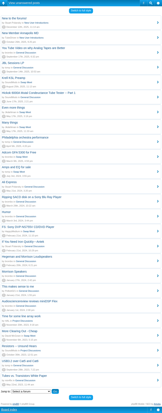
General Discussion (26, 52)
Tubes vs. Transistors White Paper (24, 375)
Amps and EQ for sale (16, 167)
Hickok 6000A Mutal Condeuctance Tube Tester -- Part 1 (39, 93)
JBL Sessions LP (13, 63)
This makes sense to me (18, 286)
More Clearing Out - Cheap (19, 331)
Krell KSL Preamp (13, 78)
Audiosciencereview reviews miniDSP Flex (30, 301)
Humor (6, 212)
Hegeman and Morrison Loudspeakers (27, 256)
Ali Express (9, 182)
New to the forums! (14, 18)
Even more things (13, 107)
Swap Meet (26, 82)
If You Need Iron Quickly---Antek (23, 241)
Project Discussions (22, 321)
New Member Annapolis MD (20, 33)
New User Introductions (36, 22)
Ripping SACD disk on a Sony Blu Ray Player (31, 197)
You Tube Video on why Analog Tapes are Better (33, 48)
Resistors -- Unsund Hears (19, 346)
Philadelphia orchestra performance (25, 137)
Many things (10, 122)
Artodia (157, 404)
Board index (9, 409)
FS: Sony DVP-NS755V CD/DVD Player (28, 227)
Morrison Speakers (14, 271)
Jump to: (6, 391)
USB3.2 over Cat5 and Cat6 (20, 361)
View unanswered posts (24, 3)
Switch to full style (81, 10)
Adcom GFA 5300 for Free (19, 152)
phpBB (16, 404)
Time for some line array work (21, 316)
